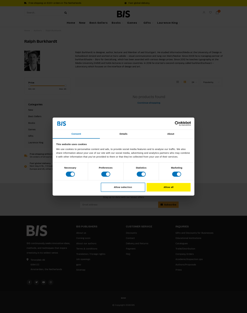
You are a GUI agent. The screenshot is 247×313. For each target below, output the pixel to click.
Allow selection (123, 187)
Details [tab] (123, 134)
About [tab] (170, 134)
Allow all (168, 187)
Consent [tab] (76, 134)
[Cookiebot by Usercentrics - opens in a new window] (177, 123)
